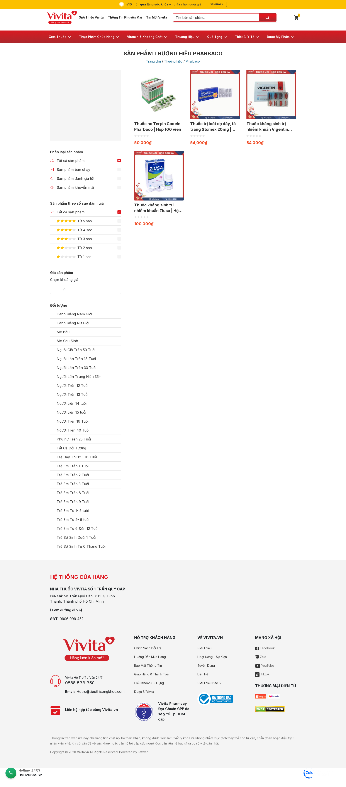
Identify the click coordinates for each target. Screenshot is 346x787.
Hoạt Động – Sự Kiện (212, 657)
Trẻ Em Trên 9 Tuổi (73, 502)
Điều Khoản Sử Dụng (149, 683)
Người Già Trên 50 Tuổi (76, 350)
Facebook (265, 648)
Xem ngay (216, 4)
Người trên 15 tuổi (71, 412)
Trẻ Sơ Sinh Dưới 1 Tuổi (76, 537)
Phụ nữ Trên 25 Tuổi (74, 439)
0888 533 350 (80, 682)
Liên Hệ (202, 674)
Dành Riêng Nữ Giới (73, 323)
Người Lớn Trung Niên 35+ (79, 376)
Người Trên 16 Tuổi (72, 421)
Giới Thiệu (204, 648)
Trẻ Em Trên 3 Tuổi (73, 484)
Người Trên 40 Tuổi (73, 430)
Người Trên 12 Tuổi (72, 385)
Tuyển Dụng (206, 665)
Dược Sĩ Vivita (144, 692)
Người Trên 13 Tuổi (72, 394)
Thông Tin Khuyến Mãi (125, 17)
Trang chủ (153, 61)
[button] (60, 37)
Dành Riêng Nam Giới (74, 314)
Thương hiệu (173, 61)
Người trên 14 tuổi (71, 403)
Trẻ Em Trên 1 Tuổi (72, 466)
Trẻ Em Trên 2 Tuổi (73, 475)
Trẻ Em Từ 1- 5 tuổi (73, 510)
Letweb (143, 752)
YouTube (264, 665)
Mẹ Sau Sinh (67, 341)
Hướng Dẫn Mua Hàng (150, 657)
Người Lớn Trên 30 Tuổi (76, 367)
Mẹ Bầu (63, 332)
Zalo (260, 657)
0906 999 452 (71, 619)
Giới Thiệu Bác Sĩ (209, 683)
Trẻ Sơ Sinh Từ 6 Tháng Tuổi (81, 546)
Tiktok (262, 674)
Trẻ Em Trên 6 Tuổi (73, 493)
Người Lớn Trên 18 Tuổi (76, 359)
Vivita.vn (83, 752)
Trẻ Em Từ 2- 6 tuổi (73, 519)
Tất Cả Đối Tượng (71, 448)
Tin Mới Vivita (156, 17)
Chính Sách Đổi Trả (147, 648)
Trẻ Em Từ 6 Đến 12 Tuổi (77, 528)
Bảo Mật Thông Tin (148, 665)
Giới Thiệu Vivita (91, 17)
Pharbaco (193, 61)
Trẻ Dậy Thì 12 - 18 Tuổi (77, 457)
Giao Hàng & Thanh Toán (152, 674)
